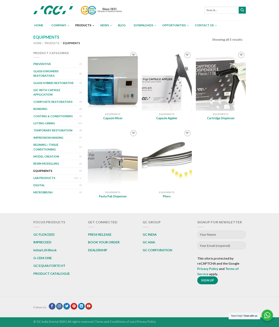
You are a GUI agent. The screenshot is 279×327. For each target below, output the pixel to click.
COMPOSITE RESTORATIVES (52, 101)
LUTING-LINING (44, 123)
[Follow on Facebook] (52, 306)
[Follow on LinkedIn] (81, 306)
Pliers (167, 196)
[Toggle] (80, 178)
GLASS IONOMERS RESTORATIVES (45, 73)
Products (52, 43)
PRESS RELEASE (99, 234)
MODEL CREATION (46, 156)
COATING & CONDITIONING (53, 116)
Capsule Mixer (113, 118)
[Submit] (242, 10)
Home (37, 43)
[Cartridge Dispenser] (221, 81)
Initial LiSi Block (45, 250)
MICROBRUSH (43, 192)
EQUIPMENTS (42, 171)
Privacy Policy (207, 269)
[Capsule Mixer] (113, 81)
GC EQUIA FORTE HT (49, 265)
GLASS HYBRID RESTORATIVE (53, 83)
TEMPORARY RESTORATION (52, 130)
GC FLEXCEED (44, 234)
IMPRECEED (42, 242)
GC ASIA (149, 242)
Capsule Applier (166, 118)
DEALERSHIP (97, 250)
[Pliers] (167, 159)
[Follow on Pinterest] (74, 306)
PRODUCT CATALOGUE (51, 273)
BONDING (40, 109)
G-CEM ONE (42, 258)
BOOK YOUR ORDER (104, 242)
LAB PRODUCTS (44, 178)
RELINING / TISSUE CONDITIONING (45, 147)
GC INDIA (150, 234)
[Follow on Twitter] (66, 306)
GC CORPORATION (157, 250)
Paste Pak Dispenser (113, 196)
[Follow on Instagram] (59, 306)
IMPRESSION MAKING (48, 137)
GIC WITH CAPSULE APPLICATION (46, 92)
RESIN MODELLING (46, 163)
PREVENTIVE (42, 64)
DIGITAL (39, 185)
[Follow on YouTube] (88, 306)
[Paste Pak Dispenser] (113, 159)
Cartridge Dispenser (221, 118)
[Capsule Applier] (167, 81)
